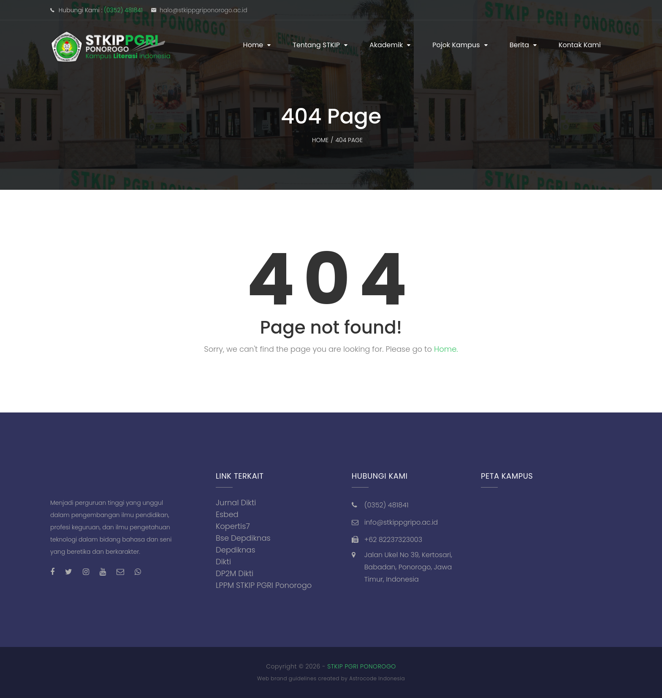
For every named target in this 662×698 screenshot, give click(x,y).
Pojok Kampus (456, 45)
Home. (446, 349)
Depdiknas (235, 549)
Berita (519, 45)
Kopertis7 (233, 526)
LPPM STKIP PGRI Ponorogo (264, 585)
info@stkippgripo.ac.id (401, 522)
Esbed (227, 514)
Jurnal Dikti (236, 502)
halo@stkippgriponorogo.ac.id (203, 10)
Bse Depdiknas (243, 538)
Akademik (386, 45)
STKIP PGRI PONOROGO (361, 666)
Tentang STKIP (316, 45)
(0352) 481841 (123, 10)
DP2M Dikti (234, 573)
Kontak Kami (580, 45)
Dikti (223, 561)
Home (253, 45)
